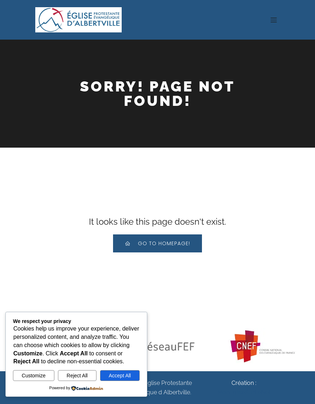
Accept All (120, 375)
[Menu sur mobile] (274, 20)
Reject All (77, 375)
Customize (33, 375)
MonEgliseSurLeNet (243, 392)
